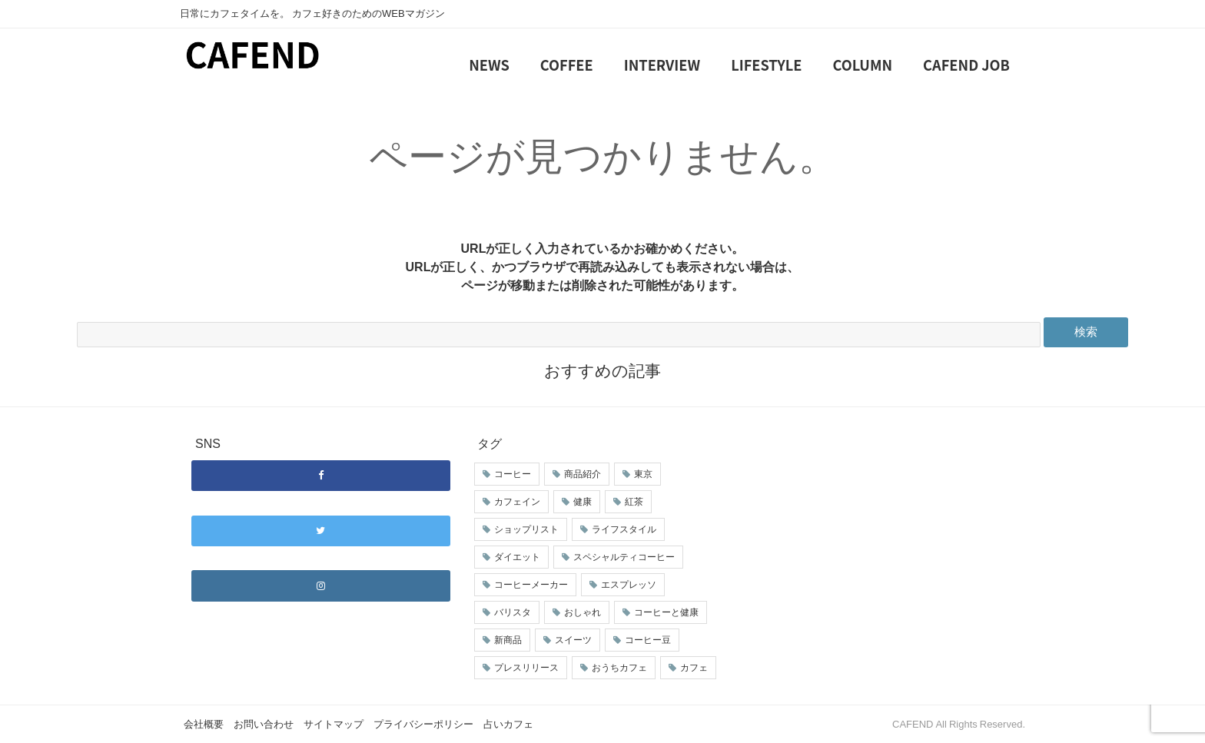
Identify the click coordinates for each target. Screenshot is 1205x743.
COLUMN (863, 65)
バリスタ (512, 612)
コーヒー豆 (648, 640)
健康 (582, 501)
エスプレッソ (628, 584)
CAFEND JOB (966, 65)
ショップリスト (526, 529)
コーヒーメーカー (531, 584)
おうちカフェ (619, 667)
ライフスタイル (624, 529)
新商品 (508, 640)
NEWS (489, 65)
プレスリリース (526, 667)
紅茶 (634, 501)
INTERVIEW (662, 65)
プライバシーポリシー (423, 724)
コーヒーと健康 (666, 612)
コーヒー (512, 474)
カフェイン (517, 501)
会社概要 (204, 724)
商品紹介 (582, 474)
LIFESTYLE (766, 65)
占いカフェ (508, 724)
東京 (643, 474)
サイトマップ (333, 724)
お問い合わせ (264, 724)
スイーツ (573, 640)
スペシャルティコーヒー (624, 557)
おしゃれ (582, 612)
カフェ (694, 667)
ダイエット (517, 557)
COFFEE (566, 65)
